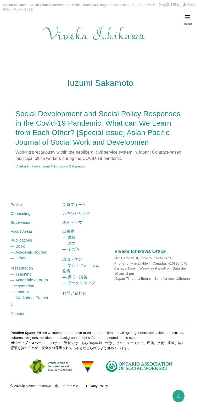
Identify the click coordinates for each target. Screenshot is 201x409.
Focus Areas (21, 236)
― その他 (70, 253)
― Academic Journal (28, 257)
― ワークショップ (78, 287)
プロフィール (74, 209)
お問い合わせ (74, 297)
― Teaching (21, 279)
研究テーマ (72, 227)
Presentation (21, 273)
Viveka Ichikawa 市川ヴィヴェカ (52, 391)
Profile (16, 209)
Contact (17, 318)
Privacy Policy (97, 391)
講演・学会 (72, 264)
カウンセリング (76, 218)
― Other (18, 262)
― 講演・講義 (74, 281)
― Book (17, 251)
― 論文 (68, 248)
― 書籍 (68, 242)
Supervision (20, 227)
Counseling (20, 218)
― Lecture (19, 296)
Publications (21, 245)
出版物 (68, 236)
